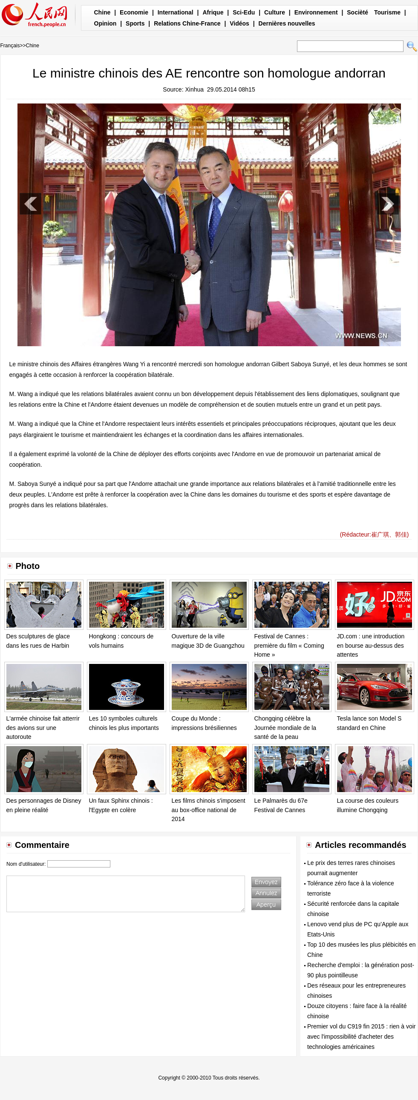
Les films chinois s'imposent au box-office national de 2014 (208, 809)
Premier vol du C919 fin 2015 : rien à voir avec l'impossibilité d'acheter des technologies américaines (361, 1036)
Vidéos (239, 23)
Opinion (105, 23)
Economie (134, 12)
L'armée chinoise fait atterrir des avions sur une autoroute (43, 727)
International (175, 12)
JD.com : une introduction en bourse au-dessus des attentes (371, 645)
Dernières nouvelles (287, 23)
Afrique (212, 12)
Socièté (357, 12)
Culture (274, 12)
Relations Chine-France (187, 23)
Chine (102, 12)
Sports (135, 23)
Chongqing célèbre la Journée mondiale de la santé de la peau (285, 727)
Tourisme (387, 12)
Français (10, 46)
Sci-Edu (244, 12)
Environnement (316, 12)
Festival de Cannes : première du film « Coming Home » (289, 645)
